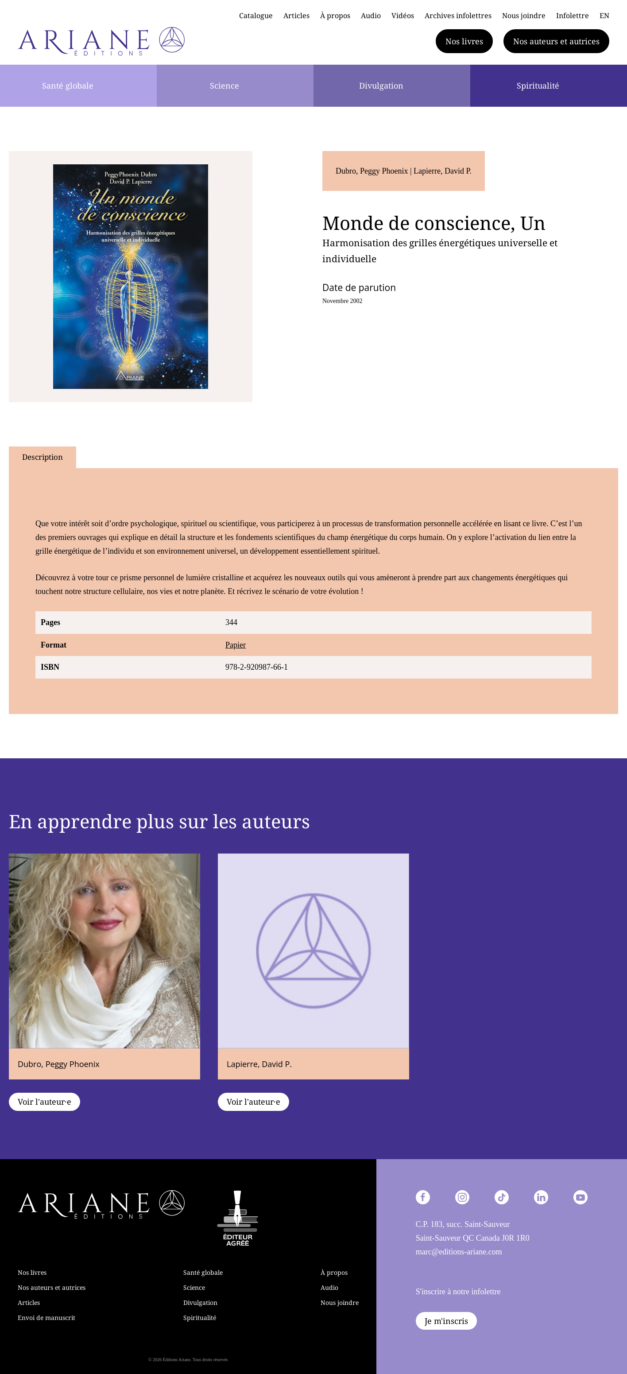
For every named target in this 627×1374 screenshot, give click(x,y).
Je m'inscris (446, 1321)
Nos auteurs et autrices (556, 41)
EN (604, 15)
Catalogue (256, 15)
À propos (335, 15)
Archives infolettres (458, 15)
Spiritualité (538, 85)
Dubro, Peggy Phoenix (373, 171)
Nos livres (464, 41)
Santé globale (67, 85)
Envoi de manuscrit (46, 1317)
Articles (296, 15)
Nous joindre (524, 15)
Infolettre (572, 15)
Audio (371, 15)
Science (224, 85)
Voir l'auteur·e (44, 1101)
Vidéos (402, 15)
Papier (235, 644)
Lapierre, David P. (443, 171)
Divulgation (381, 85)
